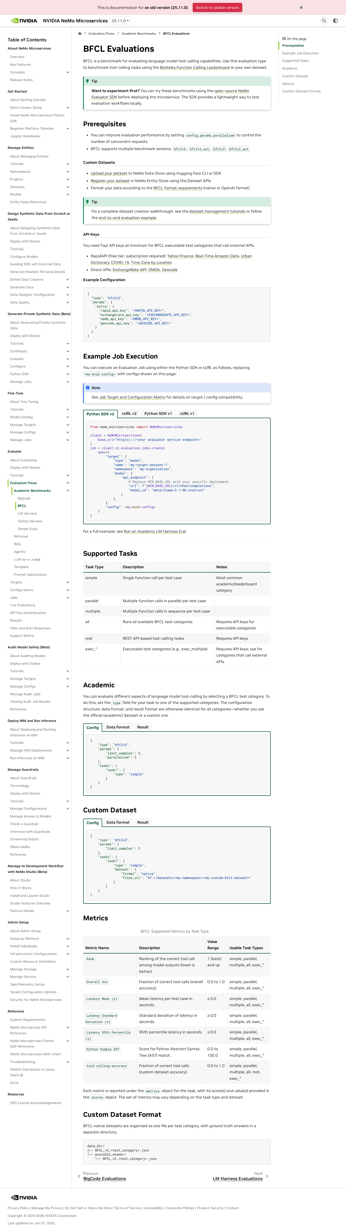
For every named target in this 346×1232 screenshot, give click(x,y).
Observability (20, 847)
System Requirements (27, 1019)
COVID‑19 (120, 262)
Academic (289, 68)
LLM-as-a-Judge (27, 559)
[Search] (324, 21)
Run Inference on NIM (27, 758)
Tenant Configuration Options (33, 992)
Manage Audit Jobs (25, 694)
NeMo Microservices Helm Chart (35, 1054)
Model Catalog (21, 417)
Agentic (20, 552)
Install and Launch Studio (29, 895)
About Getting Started (27, 100)
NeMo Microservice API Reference (28, 1030)
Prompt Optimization (30, 574)
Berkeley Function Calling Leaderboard (195, 67)
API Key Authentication (28, 613)
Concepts (17, 72)
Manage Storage (23, 969)
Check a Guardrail (24, 824)
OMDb (154, 269)
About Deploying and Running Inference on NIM (33, 732)
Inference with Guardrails (30, 831)
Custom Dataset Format (301, 91)
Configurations (21, 590)
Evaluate (17, 359)
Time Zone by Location (151, 262)
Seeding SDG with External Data (35, 264)
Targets (16, 582)
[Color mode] (335, 21)
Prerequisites (293, 45)
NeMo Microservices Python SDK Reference (32, 1044)
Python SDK (19, 374)
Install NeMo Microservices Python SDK (37, 118)
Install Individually (23, 946)
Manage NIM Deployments (31, 750)
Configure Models (24, 256)
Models (15, 194)
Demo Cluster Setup (26, 107)
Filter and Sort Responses (30, 628)
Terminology (19, 785)
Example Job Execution (300, 53)
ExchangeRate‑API (129, 269)
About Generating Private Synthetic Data (38, 325)
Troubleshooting (22, 1062)
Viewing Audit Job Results (30, 701)
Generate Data (22, 287)
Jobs (14, 597)
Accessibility (153, 1208)
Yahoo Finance (180, 255)
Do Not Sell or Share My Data (88, 1208)
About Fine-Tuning (24, 401)
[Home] (79, 33)
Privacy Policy (18, 1208)
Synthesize (18, 351)
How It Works (20, 888)
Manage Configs (23, 432)
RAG (17, 544)
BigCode (24, 498)
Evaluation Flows (23, 483)
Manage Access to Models (30, 816)
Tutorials (17, 164)
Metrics (288, 84)
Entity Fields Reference (28, 202)
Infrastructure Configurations (33, 954)
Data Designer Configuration (32, 294)
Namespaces (20, 171)
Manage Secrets (23, 976)
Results (16, 620)
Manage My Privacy (46, 1208)
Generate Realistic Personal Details (37, 272)
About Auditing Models (27, 656)
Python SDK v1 (158, 413)
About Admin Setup (25, 931)
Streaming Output (24, 839)
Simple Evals (27, 529)
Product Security (210, 1208)
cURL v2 (129, 413)
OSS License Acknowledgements (35, 1103)
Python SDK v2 (100, 413)
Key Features (20, 64)
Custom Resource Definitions (33, 961)
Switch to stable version (217, 7)
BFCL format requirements (178, 187)
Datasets (17, 187)
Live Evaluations (22, 605)
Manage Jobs (20, 381)
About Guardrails (23, 778)
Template (21, 567)
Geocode (170, 269)
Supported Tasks (295, 60)
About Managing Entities (29, 156)
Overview (17, 57)
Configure (17, 366)
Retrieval (21, 536)
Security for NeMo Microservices (36, 1000)
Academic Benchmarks (32, 490)
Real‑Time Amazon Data (217, 255)
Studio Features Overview (30, 903)
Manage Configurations (28, 808)
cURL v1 (187, 413)
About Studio (20, 880)
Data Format (118, 727)
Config (92, 727)
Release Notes (21, 80)
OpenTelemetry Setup (27, 984)
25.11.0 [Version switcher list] (119, 20)
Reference (18, 709)
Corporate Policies (180, 1208)
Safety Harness (30, 521)
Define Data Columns (26, 279)
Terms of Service (128, 1208)
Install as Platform (24, 938)
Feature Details (22, 911)
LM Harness (27, 513)
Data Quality (20, 302)
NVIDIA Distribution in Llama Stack (32, 1072)
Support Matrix (22, 635)
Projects (16, 179)
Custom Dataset (295, 76)
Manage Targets (23, 425)
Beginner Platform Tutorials (32, 128)
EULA (14, 1082)
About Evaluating (23, 460)
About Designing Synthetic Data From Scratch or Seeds (35, 231)
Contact (232, 1208)
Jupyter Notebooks (25, 136)
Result (142, 727)
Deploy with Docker (25, 241)
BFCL (22, 506)
